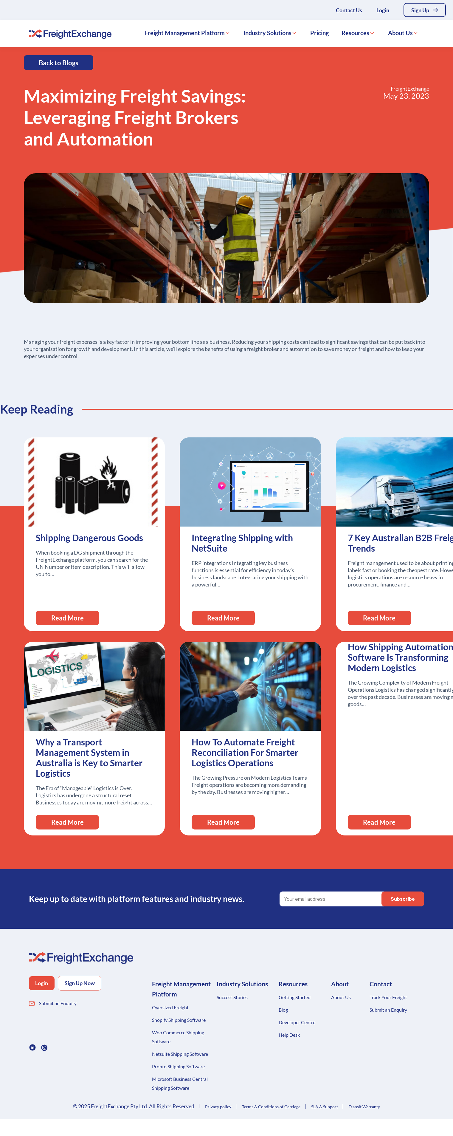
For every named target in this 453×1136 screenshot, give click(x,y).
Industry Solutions (267, 36)
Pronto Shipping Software (178, 1066)
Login (379, 11)
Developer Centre (297, 1022)
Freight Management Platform (185, 36)
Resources (355, 36)
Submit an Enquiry (58, 1004)
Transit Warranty (364, 1106)
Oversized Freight (170, 1007)
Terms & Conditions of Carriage (271, 1106)
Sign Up (418, 11)
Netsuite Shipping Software (180, 1054)
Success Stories (232, 997)
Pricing (319, 36)
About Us (400, 36)
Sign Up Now (91, 983)
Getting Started (295, 997)
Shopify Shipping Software (179, 1020)
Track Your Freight (388, 997)
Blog (283, 1010)
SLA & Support (324, 1106)
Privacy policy (218, 1106)
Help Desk (289, 1035)
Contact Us (345, 11)
